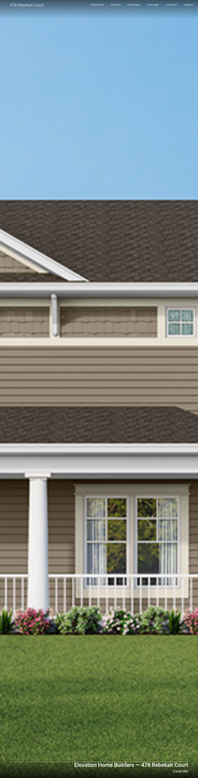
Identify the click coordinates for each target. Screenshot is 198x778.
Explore (153, 5)
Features (134, 5)
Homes (188, 5)
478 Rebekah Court (27, 5)
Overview (97, 5)
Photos (116, 5)
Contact (171, 5)
